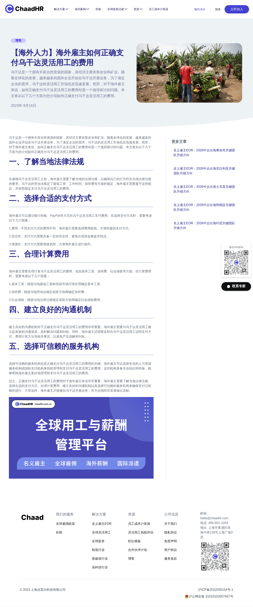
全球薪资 (98, 541)
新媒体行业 (100, 558)
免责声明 (170, 541)
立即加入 (236, 9)
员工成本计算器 (158, 9)
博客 (131, 558)
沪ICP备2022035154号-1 (215, 589)
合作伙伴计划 (137, 550)
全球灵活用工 (101, 532)
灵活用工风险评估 (140, 532)
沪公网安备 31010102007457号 (211, 596)
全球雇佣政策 (65, 523)
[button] (61, 9)
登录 (218, 9)
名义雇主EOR (101, 523)
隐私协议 (170, 532)
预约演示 (199, 9)
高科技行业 (100, 567)
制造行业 (98, 550)
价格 (98, 9)
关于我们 (170, 523)
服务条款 (170, 558)
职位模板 (134, 541)
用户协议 (170, 550)
